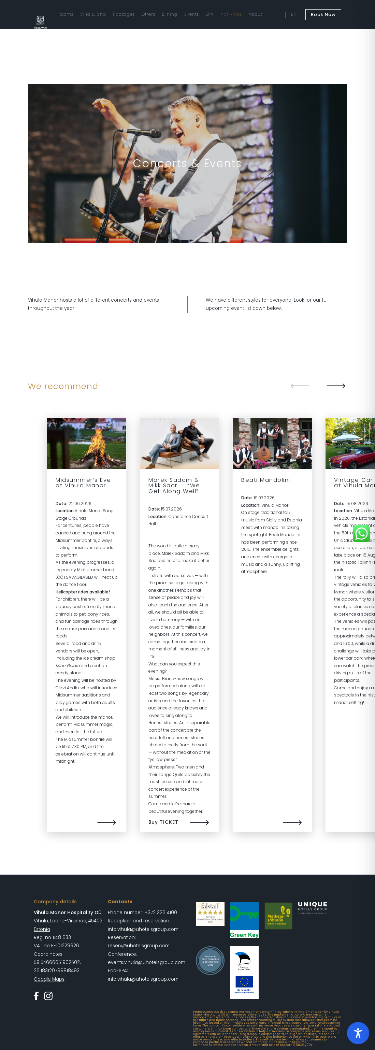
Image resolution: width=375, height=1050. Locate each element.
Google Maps (49, 979)
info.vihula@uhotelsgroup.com (143, 929)
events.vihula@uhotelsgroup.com (146, 962)
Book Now (323, 14)
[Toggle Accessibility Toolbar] (358, 1033)
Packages (124, 14)
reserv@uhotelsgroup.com (139, 946)
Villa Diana (93, 14)
